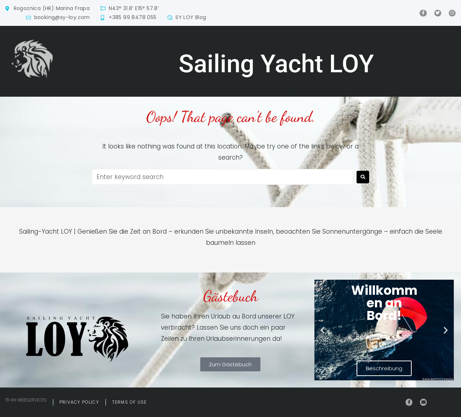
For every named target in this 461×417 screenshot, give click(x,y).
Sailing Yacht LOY (276, 63)
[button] (322, 330)
